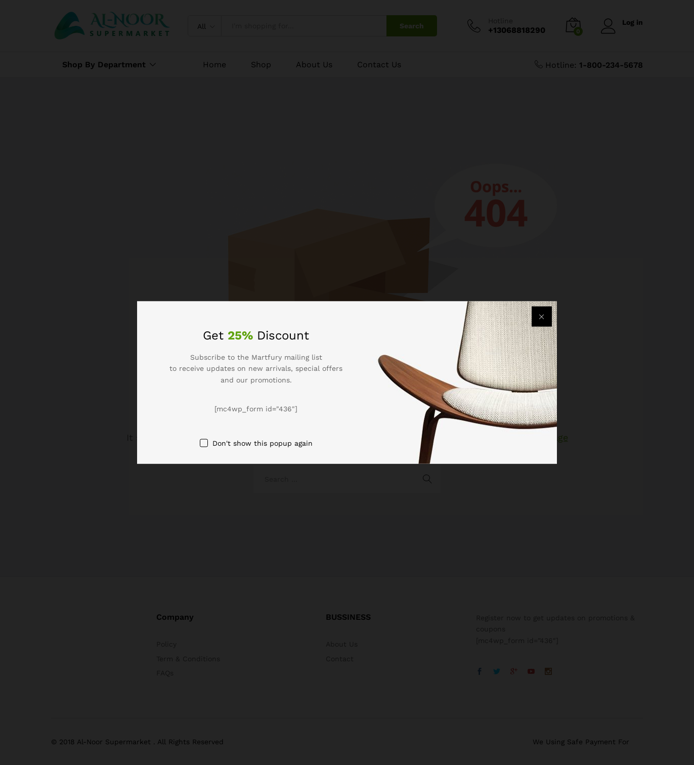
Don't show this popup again (262, 443)
